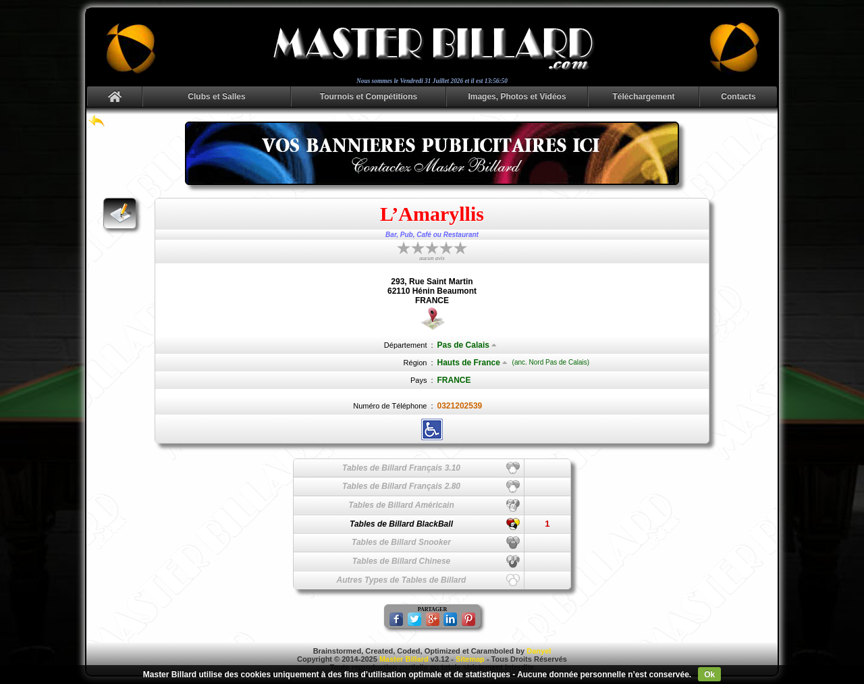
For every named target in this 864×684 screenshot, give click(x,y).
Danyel (538, 651)
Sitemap (470, 659)
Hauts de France (472, 362)
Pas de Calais (467, 345)
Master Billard (404, 659)
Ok (709, 674)
